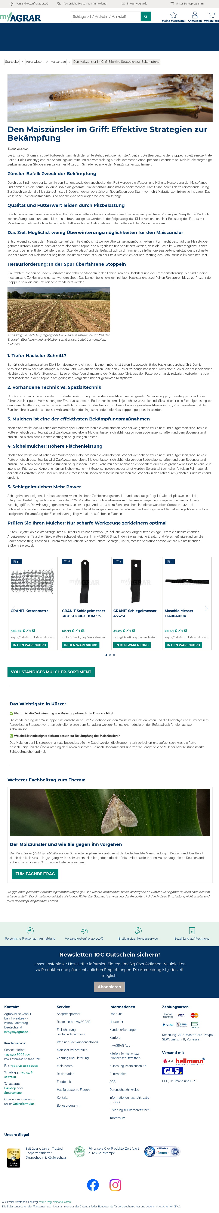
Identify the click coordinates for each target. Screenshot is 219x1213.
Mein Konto (65, 1066)
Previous (14, 612)
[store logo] (24, 17)
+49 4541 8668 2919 (24, 1065)
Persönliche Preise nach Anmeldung (85, 3)
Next (206, 612)
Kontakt (62, 1097)
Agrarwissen (34, 65)
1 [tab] (106, 658)
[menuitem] (16, 33)
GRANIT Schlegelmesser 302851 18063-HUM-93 (83, 616)
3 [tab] (114, 658)
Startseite (12, 65)
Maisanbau (58, 65)
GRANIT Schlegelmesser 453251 (135, 616)
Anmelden (190, 20)
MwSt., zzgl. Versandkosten (55, 1202)
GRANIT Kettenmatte (30, 614)
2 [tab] (110, 658)
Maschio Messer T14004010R (179, 616)
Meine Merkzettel (169, 20)
